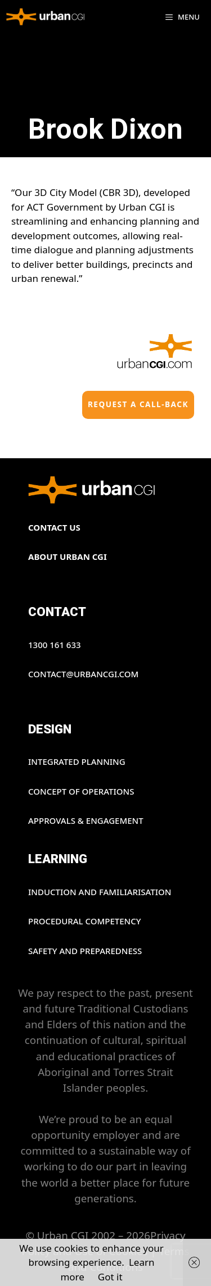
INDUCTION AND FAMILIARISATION (100, 891)
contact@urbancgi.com (83, 674)
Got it (110, 1276)
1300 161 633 (54, 644)
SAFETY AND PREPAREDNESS (85, 950)
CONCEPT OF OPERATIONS (81, 791)
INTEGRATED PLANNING (76, 761)
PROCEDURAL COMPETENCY (84, 921)
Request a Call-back (138, 404)
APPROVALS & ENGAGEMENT (85, 820)
